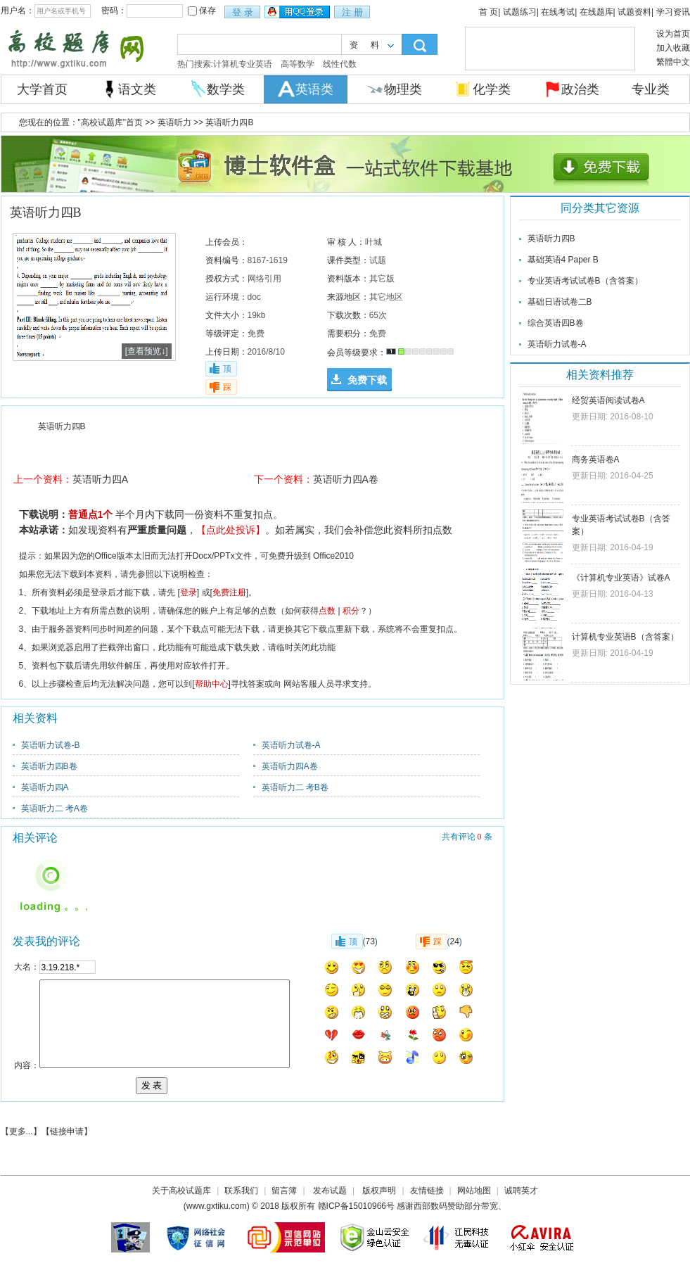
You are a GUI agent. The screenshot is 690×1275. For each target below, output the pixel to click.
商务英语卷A (596, 459)
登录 (188, 592)
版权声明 (379, 1190)
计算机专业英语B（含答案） (625, 637)
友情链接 (427, 1190)
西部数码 (430, 1206)
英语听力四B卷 (49, 766)
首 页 (488, 12)
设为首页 (673, 34)
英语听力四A (100, 479)
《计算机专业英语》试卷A (621, 578)
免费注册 (229, 592)
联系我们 (241, 1190)
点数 (327, 611)
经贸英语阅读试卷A (608, 400)
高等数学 (297, 64)
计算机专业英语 (242, 64)
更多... (21, 1131)
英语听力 (173, 122)
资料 (371, 45)
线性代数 (340, 64)
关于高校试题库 (181, 1190)
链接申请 (67, 1131)
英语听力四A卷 (345, 479)
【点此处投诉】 (230, 529)
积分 (351, 611)
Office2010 (333, 556)
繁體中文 (673, 62)
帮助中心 (212, 684)
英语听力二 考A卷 (54, 808)
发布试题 (330, 1190)
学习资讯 (673, 12)
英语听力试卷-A (291, 745)
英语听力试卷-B (50, 745)
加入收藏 (673, 48)
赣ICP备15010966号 (356, 1206)
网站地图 (474, 1190)
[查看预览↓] (146, 351)
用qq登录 (298, 13)
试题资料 (634, 12)
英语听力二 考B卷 (295, 787)
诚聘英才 (521, 1190)
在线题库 (596, 12)
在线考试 (558, 12)
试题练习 (520, 12)
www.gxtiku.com (216, 1206)
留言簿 (284, 1190)
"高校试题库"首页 (110, 122)
